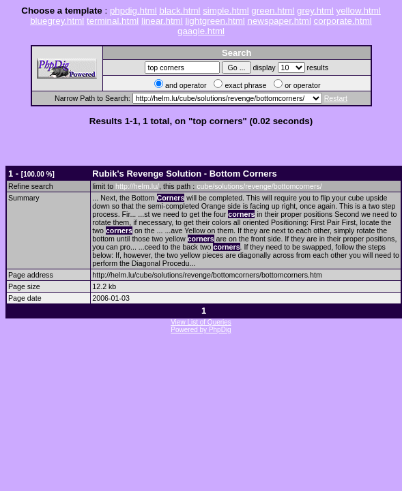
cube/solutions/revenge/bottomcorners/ (259, 186)
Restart (335, 98)
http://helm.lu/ (137, 186)
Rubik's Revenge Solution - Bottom (184, 173)
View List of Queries (201, 322)
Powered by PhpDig (201, 329)
